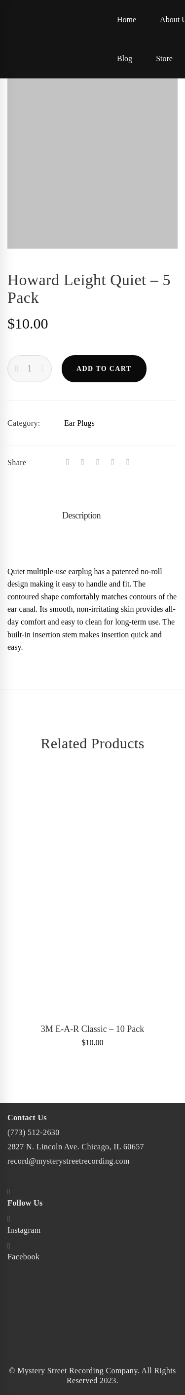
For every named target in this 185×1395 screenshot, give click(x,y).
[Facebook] (67, 462)
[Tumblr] (98, 462)
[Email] (128, 462)
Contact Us (27, 1117)
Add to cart (104, 368)
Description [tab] (81, 515)
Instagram (24, 1230)
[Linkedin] (113, 462)
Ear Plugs (79, 423)
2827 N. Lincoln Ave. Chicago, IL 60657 (75, 1146)
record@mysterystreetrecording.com (68, 1161)
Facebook (23, 1256)
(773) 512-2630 (33, 1132)
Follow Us (25, 1203)
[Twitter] (83, 462)
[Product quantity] (29, 369)
